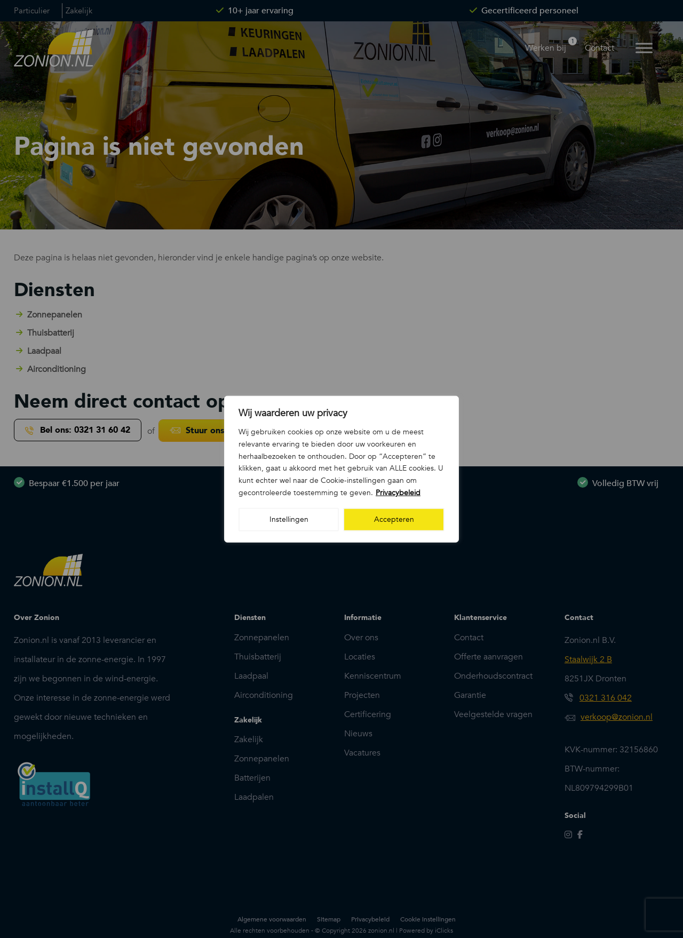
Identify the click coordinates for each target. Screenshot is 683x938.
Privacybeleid (398, 493)
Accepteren (394, 519)
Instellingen (288, 519)
